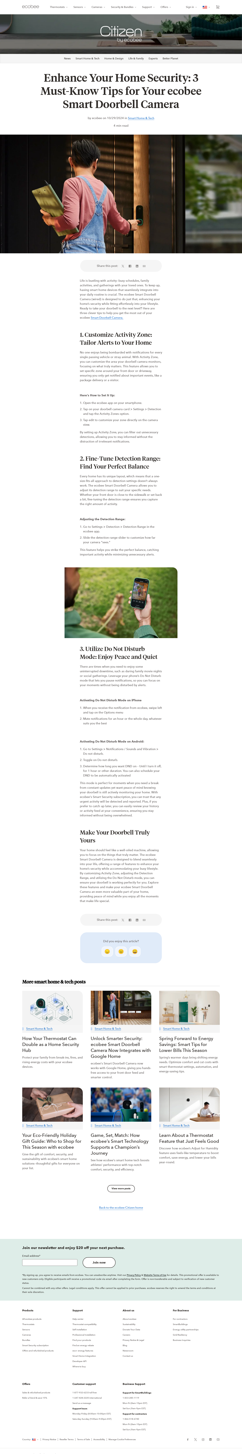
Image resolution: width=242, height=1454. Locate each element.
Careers (126, 1335)
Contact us (128, 1357)
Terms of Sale (83, 1440)
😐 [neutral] (121, 952)
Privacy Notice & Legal (133, 1341)
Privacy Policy (134, 1275)
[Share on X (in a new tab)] (124, 266)
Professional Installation (83, 1335)
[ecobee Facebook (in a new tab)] (189, 1440)
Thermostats (59, 7)
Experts (153, 58)
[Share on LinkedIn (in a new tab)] (137, 266)
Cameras (99, 7)
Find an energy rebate (83, 1346)
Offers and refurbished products (38, 1351)
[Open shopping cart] (217, 7)
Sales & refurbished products (36, 1393)
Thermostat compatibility (84, 1325)
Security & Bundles (124, 7)
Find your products (81, 1341)
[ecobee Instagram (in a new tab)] (203, 1440)
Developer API (79, 1362)
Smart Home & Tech (87, 58)
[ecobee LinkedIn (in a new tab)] (210, 1440)
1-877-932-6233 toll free (84, 1393)
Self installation (79, 1330)
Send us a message (81, 1404)
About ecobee (129, 1320)
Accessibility (99, 1440)
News (67, 58)
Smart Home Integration (84, 1357)
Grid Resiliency (180, 1335)
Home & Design (113, 58)
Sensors (79, 7)
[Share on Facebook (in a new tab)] (130, 266)
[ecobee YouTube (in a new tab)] (217, 1440)
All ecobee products (31, 1320)
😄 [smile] (135, 952)
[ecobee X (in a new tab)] (195, 1440)
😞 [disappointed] (107, 952)
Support (148, 7)
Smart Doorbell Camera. (107, 318)
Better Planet (170, 58)
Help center (77, 1320)
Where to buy (79, 1367)
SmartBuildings (180, 1325)
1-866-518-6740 (131, 1420)
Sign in (191, 7)
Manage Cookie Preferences (122, 1440)
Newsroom (128, 1351)
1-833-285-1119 (131, 1398)
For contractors (180, 1320)
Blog (125, 1346)
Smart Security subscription (35, 1346)
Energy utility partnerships (186, 1330)
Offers (166, 7)
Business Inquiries (181, 1341)
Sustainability (129, 1325)
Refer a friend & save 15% (34, 1398)
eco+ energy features (82, 1351)
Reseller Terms (67, 1440)
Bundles (26, 1341)
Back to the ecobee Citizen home (121, 1208)
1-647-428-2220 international (87, 1398)
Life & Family (136, 58)
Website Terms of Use (155, 1275)
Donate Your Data (131, 1330)
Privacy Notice (49, 1440)
